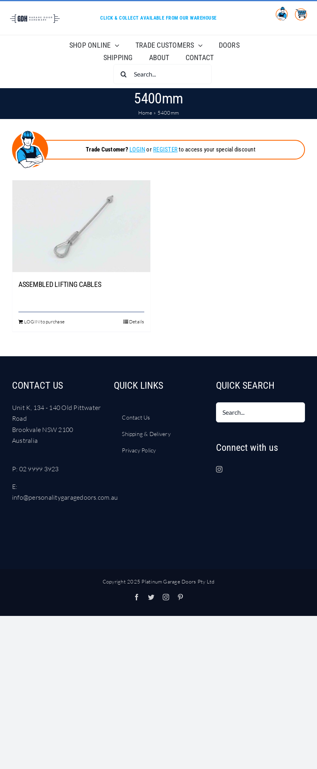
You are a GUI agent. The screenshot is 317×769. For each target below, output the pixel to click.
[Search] (123, 74)
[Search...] (162, 74)
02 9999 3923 (39, 469)
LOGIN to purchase (44, 322)
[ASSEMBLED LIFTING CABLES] (81, 226)
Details (136, 322)
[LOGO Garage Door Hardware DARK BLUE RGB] (34, 18)
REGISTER (165, 149)
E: (14, 486)
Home (145, 112)
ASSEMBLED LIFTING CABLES (59, 284)
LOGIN (137, 149)
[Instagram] (219, 469)
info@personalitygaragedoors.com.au (65, 497)
